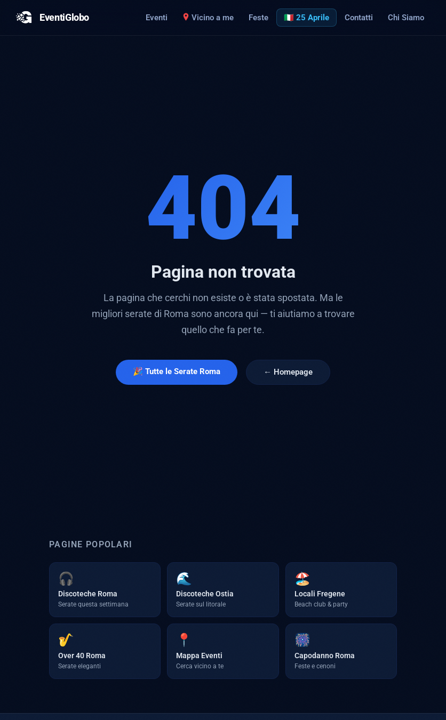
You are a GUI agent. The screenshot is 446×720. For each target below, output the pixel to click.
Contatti (359, 17)
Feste (258, 17)
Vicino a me (208, 17)
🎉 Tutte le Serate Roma (176, 371)
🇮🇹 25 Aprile (306, 17)
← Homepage (288, 372)
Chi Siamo (406, 17)
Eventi (157, 17)
